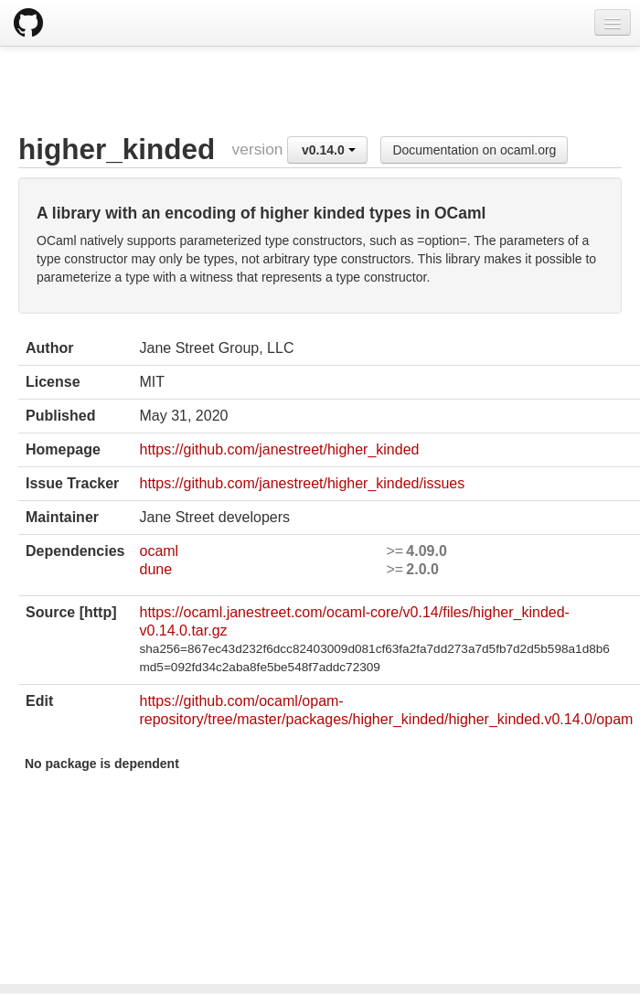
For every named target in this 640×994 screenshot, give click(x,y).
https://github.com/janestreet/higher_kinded (279, 449)
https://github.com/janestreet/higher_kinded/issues (301, 483)
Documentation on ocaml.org (474, 150)
